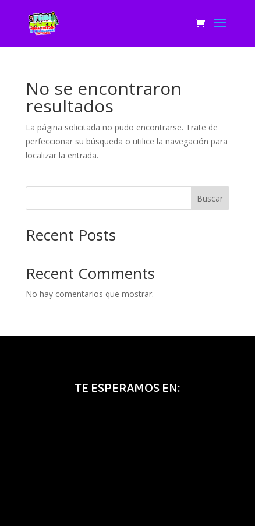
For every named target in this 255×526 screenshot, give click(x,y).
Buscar (210, 198)
